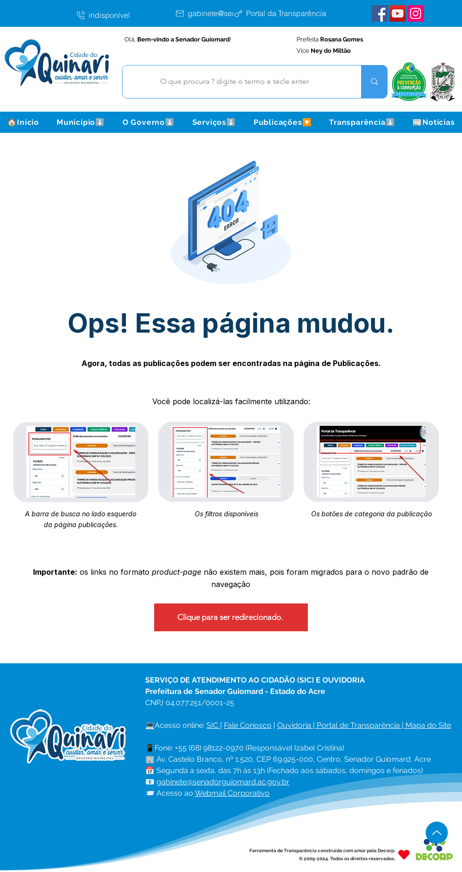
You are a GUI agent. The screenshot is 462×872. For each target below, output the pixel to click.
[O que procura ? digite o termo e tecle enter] (234, 81)
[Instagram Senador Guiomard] (415, 13)
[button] (81, 122)
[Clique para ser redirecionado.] (231, 617)
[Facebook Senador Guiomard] (379, 13)
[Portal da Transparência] (287, 13)
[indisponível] (124, 15)
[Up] (437, 833)
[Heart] (404, 854)
